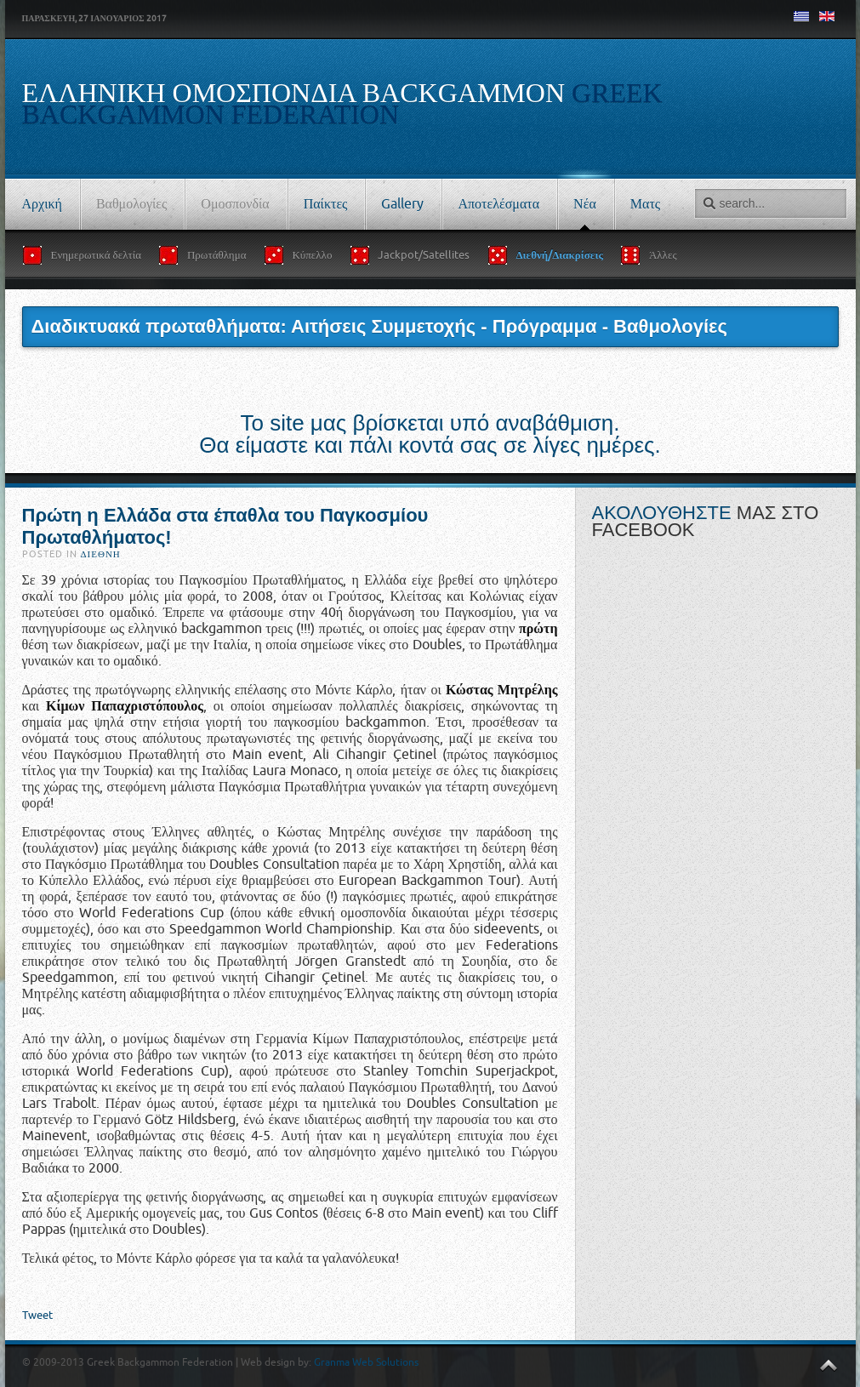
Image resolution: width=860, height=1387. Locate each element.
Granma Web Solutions (366, 1362)
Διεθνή (101, 554)
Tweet (37, 1315)
